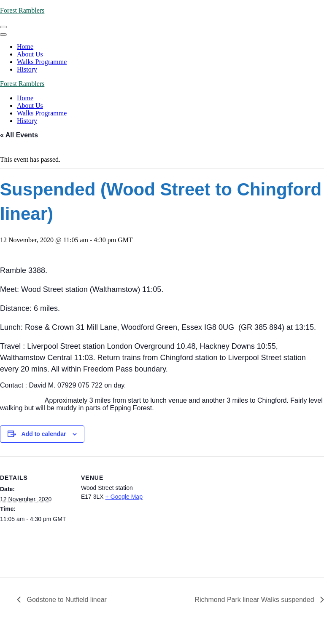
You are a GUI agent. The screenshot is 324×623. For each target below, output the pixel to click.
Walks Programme (42, 61)
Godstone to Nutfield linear (66, 599)
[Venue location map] (206, 514)
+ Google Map (124, 496)
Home (25, 46)
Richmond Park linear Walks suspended (255, 599)
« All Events (19, 135)
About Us (30, 54)
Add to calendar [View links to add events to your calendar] (44, 433)
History (27, 69)
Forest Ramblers (22, 10)
